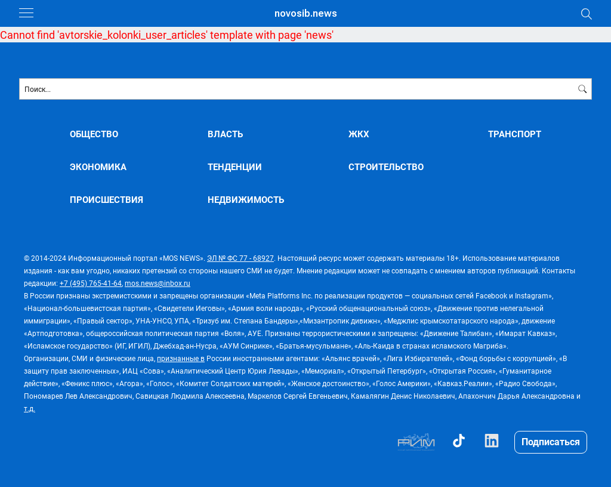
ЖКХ (358, 134)
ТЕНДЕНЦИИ (235, 166)
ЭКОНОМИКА (98, 166)
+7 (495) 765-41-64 (91, 283)
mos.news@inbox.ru (157, 283)
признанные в (181, 358)
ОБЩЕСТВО (94, 134)
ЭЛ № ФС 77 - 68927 (240, 258)
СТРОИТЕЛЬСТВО (386, 166)
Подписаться (550, 441)
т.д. (29, 408)
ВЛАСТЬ (225, 134)
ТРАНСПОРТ (514, 134)
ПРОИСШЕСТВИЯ (106, 199)
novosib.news (305, 13)
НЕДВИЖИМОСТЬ (246, 199)
